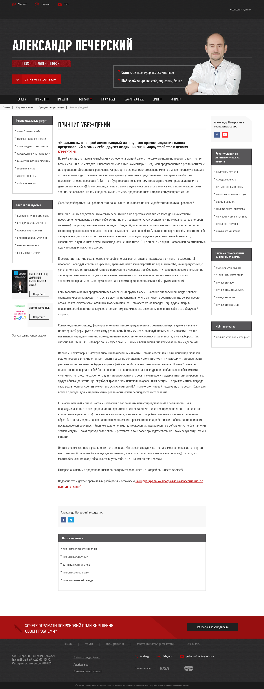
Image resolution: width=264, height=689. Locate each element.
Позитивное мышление (228, 231)
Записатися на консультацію (212, 627)
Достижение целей (26, 176)
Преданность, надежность (229, 187)
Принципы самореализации (230, 290)
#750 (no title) (193, 644)
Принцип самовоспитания (76, 572)
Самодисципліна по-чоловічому (33, 153)
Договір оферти (81, 664)
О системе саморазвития (228, 267)
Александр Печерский (72, 45)
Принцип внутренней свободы (78, 580)
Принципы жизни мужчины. (31, 223)
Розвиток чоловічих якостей (31, 139)
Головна (21, 99)
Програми (83, 99)
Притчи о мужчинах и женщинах (233, 337)
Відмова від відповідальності (88, 671)
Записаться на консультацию (29, 335)
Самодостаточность (226, 179)
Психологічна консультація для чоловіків (156, 644)
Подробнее (39, 294)
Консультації (108, 99)
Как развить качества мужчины (33, 216)
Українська (235, 9)
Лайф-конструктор (26, 183)
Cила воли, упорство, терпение (231, 216)
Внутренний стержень (227, 172)
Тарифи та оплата (134, 99)
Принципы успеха (225, 282)
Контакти (176, 99)
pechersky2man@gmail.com (200, 656)
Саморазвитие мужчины (29, 230)
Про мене (40, 99)
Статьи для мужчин (115, 644)
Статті (156, 99)
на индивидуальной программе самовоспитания (167, 481)
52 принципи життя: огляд (76, 564)
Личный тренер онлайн (28, 131)
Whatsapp (22, 4)
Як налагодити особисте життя (32, 146)
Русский (247, 9)
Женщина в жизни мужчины (32, 238)
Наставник (63, 99)
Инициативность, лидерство (230, 209)
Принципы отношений (227, 305)
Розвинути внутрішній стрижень (33, 161)
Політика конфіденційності (87, 657)
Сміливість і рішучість (227, 224)
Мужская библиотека (28, 245)
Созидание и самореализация (231, 194)
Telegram (45, 4)
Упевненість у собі (26, 168)
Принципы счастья (225, 297)
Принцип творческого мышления (80, 549)
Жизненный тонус (225, 201)
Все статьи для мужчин (29, 253)
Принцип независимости (75, 556)
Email (66, 4)
